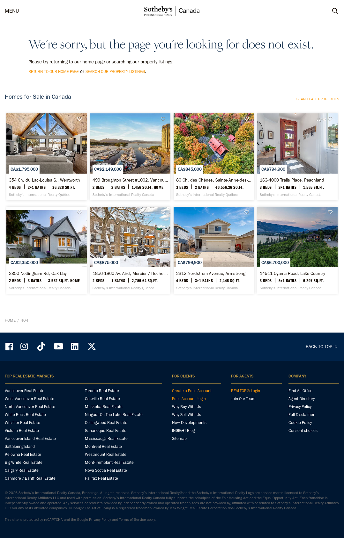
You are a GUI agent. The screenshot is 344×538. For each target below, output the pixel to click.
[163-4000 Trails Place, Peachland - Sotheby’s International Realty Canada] (297, 156)
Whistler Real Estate (22, 422)
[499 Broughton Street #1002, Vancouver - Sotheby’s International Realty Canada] (130, 156)
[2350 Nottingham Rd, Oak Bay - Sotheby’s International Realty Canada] (46, 250)
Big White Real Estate (23, 462)
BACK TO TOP (322, 346)
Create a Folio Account (192, 390)
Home (10, 320)
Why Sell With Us (186, 414)
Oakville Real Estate (102, 398)
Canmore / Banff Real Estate (30, 478)
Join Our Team (243, 398)
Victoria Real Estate (22, 430)
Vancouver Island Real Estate (30, 438)
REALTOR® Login (245, 390)
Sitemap (179, 438)
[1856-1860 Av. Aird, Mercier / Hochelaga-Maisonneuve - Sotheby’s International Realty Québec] (130, 250)
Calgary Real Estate (22, 470)
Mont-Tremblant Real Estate (109, 462)
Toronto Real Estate (102, 390)
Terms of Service (132, 519)
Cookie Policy (300, 422)
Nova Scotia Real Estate (106, 470)
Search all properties (317, 99)
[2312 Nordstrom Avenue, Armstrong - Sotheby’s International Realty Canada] (214, 250)
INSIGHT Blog (183, 430)
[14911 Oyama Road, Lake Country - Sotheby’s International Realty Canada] (297, 250)
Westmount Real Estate (105, 454)
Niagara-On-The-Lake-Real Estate (114, 414)
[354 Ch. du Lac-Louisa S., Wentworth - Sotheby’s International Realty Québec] (46, 156)
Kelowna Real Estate (23, 454)
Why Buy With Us (186, 406)
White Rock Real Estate (25, 414)
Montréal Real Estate (103, 446)
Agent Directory (301, 398)
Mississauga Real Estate (106, 438)
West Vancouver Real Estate (29, 398)
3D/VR (321, 119)
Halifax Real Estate (101, 478)
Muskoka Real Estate (104, 406)
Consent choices (303, 430)
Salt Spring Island (20, 446)
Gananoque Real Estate (105, 430)
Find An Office (300, 390)
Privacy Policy (299, 406)
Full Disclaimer (301, 414)
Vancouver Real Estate (24, 390)
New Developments (189, 422)
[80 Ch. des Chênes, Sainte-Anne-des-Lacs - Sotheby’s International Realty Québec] (214, 156)
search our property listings (115, 71)
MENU (12, 11)
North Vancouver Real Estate (30, 406)
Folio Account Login (189, 398)
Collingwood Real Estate (106, 422)
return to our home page (53, 71)
